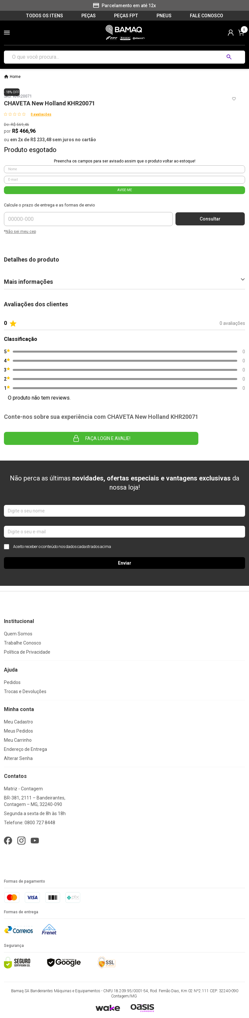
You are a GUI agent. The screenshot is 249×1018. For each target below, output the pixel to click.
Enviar (124, 563)
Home (15, 76)
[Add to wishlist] (234, 99)
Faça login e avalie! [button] (101, 438)
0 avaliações (41, 114)
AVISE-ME (124, 190)
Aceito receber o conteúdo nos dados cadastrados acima (57, 546)
